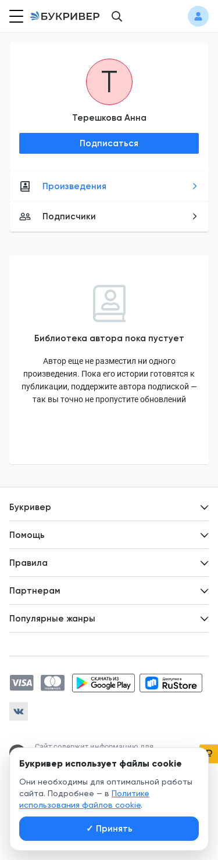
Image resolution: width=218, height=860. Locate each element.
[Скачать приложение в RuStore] (171, 683)
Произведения (108, 186)
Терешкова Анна (109, 118)
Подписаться (109, 143)
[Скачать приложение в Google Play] (103, 683)
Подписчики (108, 216)
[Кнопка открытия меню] (15, 16)
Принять (109, 828)
